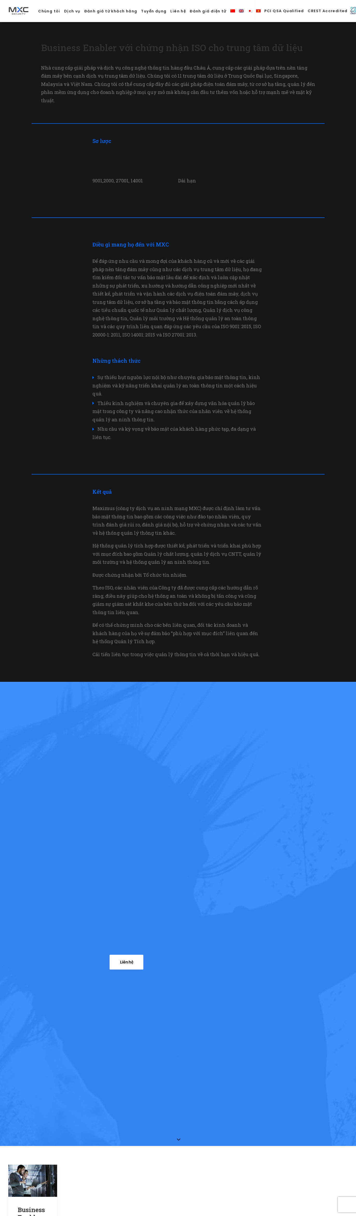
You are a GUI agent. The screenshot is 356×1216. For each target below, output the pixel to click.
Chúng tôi (49, 11)
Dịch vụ (72, 11)
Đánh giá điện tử (208, 11)
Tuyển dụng (153, 11)
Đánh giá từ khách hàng (110, 11)
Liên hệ (178, 11)
